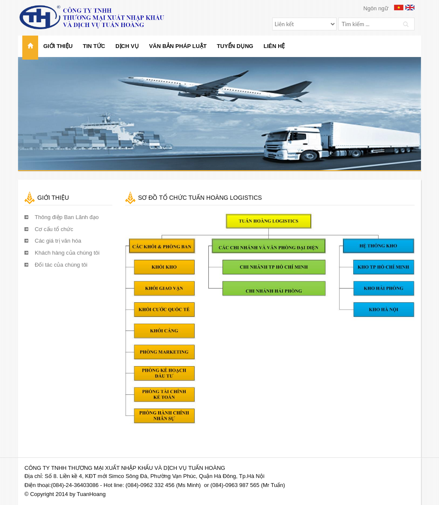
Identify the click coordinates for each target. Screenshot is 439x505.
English (410, 7)
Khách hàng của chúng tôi (67, 252)
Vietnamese (398, 7)
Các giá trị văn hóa (58, 240)
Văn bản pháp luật (178, 46)
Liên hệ (274, 46)
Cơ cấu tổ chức (54, 229)
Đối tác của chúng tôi (61, 265)
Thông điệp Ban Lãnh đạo (67, 217)
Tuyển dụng (235, 46)
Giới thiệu (57, 46)
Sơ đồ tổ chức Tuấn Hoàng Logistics (200, 197)
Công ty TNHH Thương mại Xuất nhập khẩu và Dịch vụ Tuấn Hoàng (100, 17)
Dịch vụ (126, 46)
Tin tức (94, 46)
